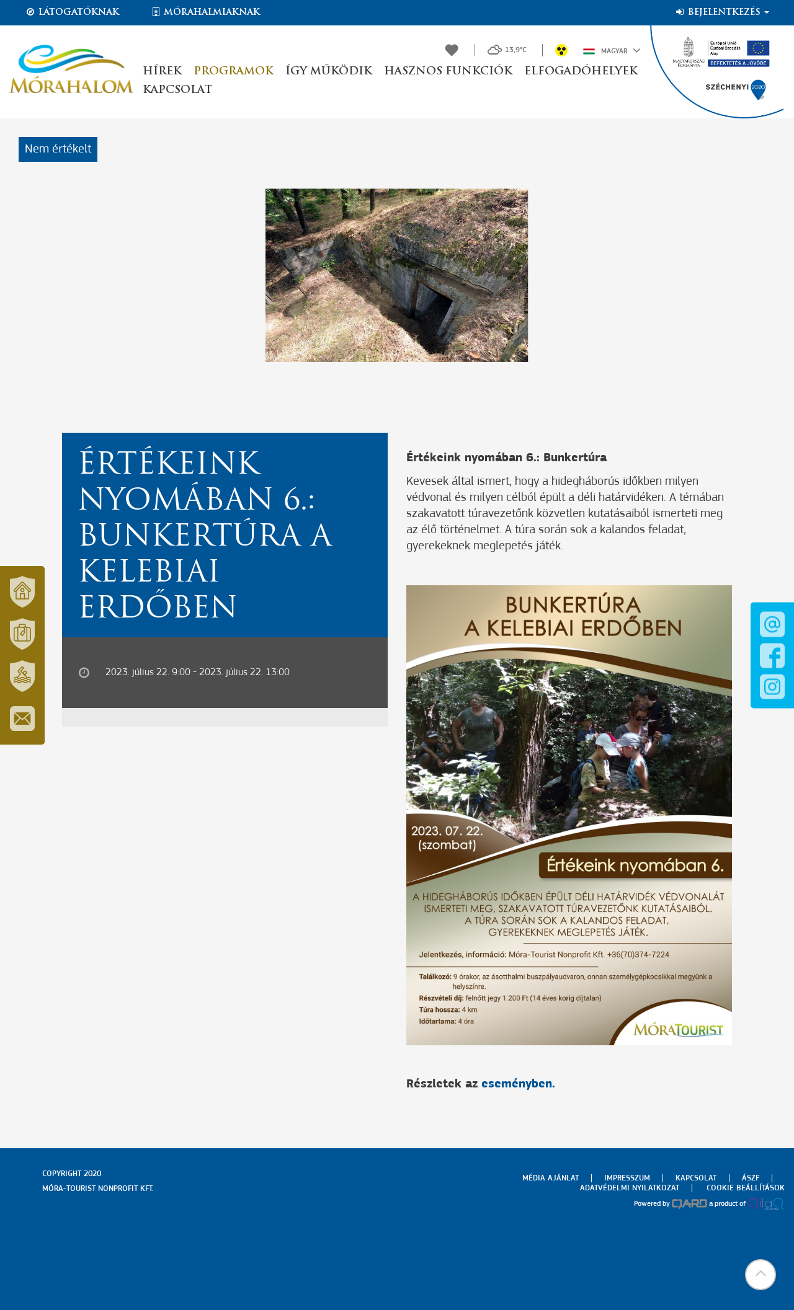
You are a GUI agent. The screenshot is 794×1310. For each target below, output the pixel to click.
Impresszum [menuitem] (627, 1178)
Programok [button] (233, 71)
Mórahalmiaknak (205, 12)
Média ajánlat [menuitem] (550, 1178)
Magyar (612, 50)
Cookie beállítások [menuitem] (746, 1188)
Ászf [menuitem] (750, 1178)
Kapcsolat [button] (177, 90)
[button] (759, 1275)
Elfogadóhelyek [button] (580, 71)
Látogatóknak (72, 12)
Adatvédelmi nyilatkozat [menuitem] (629, 1188)
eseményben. (518, 1084)
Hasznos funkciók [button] (448, 71)
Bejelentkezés (721, 12)
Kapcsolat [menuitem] (696, 1178)
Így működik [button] (328, 71)
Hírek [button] (162, 71)
